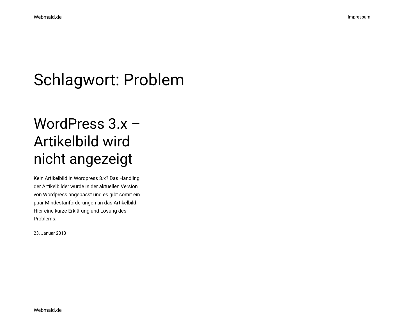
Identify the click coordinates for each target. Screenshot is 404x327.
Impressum (359, 17)
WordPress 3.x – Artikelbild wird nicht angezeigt (87, 141)
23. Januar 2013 (50, 233)
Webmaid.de (48, 17)
